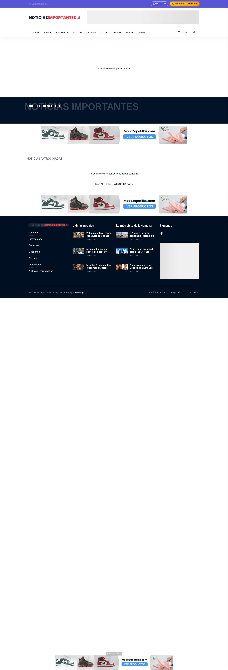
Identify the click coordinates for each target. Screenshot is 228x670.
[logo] (54, 17)
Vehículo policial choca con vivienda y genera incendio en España (98, 242)
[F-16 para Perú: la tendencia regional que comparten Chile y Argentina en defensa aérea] (122, 243)
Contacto (194, 298)
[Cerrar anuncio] (114, 661)
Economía (91, 32)
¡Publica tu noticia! (184, 4)
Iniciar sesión (159, 4)
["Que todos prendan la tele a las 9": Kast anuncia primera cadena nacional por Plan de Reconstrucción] (122, 259)
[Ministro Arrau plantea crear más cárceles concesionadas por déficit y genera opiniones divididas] (78, 275)
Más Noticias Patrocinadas (114, 187)
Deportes (77, 32)
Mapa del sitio (177, 298)
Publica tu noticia (157, 298)
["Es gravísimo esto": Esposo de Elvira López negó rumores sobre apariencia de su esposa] (122, 275)
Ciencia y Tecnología (136, 32)
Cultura (103, 32)
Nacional (47, 32)
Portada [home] (35, 32)
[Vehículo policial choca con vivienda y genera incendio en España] (78, 243)
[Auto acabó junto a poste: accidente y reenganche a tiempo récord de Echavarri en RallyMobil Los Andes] (78, 259)
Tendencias (117, 32)
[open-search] (194, 32)
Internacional (62, 32)
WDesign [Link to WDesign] (79, 298)
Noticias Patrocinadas (41, 277)
